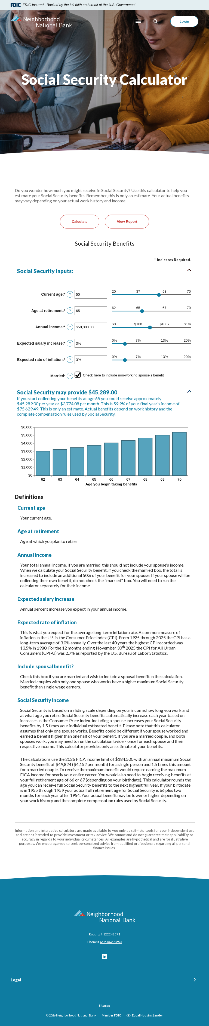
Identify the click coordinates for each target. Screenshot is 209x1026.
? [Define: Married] (70, 376)
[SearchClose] (155, 21)
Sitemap (104, 1005)
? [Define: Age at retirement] (70, 310)
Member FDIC (111, 1015)
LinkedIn (104, 956)
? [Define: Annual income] (70, 327)
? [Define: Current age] (70, 294)
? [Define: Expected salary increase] (70, 343)
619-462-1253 (111, 942)
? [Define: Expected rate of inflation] (70, 359)
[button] (104, 271)
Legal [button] (16, 979)
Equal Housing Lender (147, 1015)
